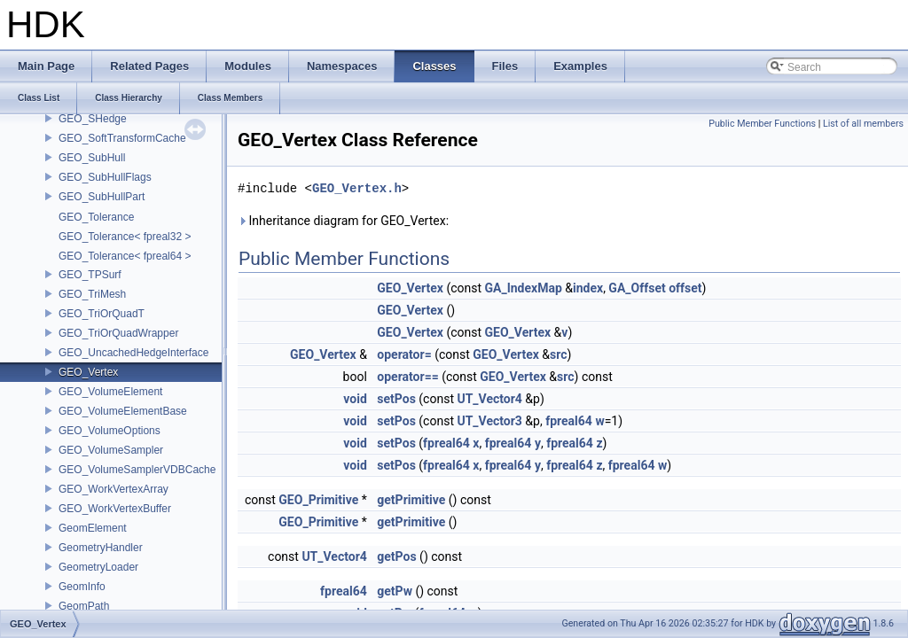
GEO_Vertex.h (357, 188)
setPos (396, 399)
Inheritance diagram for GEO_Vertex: (343, 221)
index (588, 288)
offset (685, 288)
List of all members (863, 123)
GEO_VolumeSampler (111, 450)
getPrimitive (411, 500)
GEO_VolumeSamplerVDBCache (137, 469)
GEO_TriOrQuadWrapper (118, 333)
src (558, 354)
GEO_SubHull (92, 158)
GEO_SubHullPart (102, 197)
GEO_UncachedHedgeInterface (133, 352)
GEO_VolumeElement (110, 391)
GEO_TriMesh (92, 294)
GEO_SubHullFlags (105, 177)
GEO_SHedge (93, 119)
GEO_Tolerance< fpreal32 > (125, 236)
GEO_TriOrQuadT (102, 313)
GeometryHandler (101, 547)
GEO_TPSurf (90, 274)
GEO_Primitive (318, 500)
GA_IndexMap (523, 288)
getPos (396, 556)
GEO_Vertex (88, 372)
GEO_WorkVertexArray (113, 489)
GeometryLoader (98, 567)
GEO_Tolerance (96, 217)
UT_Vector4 (489, 399)
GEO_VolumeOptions (109, 430)
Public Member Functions (762, 123)
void (354, 399)
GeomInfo (82, 586)
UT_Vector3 (489, 421)
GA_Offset (636, 288)
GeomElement (93, 528)
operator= (404, 354)
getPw (394, 591)
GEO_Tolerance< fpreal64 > (125, 256)
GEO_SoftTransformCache (122, 138)
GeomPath (84, 606)
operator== (407, 377)
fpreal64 (568, 421)
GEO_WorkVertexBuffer (115, 508)
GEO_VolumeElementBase (123, 411)
